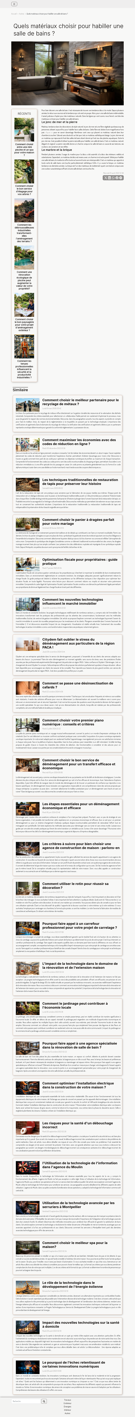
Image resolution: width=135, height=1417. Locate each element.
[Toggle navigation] (14, 4)
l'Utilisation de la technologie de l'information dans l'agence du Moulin (79, 1165)
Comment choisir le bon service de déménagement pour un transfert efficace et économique (78, 764)
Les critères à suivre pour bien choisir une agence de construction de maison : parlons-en (81, 846)
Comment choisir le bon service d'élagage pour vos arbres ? (24, 190)
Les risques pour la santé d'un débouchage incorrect (77, 1125)
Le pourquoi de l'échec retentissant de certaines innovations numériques (73, 1364)
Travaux (67, 1400)
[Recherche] (26, 1401)
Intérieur (67, 1410)
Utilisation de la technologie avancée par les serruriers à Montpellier (78, 1205)
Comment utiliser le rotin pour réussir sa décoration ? (75, 886)
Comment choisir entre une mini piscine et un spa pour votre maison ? (24, 150)
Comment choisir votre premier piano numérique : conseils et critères (73, 722)
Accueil (14, 14)
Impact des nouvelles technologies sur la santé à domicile (80, 1325)
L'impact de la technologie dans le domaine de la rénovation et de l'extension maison (80, 966)
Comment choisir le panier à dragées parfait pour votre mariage (78, 522)
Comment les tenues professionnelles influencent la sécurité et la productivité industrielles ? (24, 369)
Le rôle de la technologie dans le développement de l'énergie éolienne (72, 1285)
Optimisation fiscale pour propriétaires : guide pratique (79, 562)
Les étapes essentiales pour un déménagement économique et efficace (80, 806)
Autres (21, 14)
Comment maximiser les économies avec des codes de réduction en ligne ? (79, 442)
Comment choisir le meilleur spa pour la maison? (74, 1245)
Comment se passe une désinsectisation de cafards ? (77, 685)
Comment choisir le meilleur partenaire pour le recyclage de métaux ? (80, 402)
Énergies (67, 1406)
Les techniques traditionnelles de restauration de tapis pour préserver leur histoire (80, 482)
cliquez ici (49, 132)
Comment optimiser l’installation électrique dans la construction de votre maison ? (78, 1085)
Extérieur (67, 1403)
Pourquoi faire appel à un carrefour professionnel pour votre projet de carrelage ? (79, 926)
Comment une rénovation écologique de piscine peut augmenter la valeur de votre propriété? (24, 280)
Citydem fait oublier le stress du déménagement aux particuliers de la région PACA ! (78, 643)
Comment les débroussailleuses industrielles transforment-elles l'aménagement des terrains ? (24, 233)
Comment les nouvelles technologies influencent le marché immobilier (72, 602)
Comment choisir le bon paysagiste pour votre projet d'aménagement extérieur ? (24, 325)
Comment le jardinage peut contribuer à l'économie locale (75, 1005)
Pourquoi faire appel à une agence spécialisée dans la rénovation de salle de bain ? (79, 1045)
